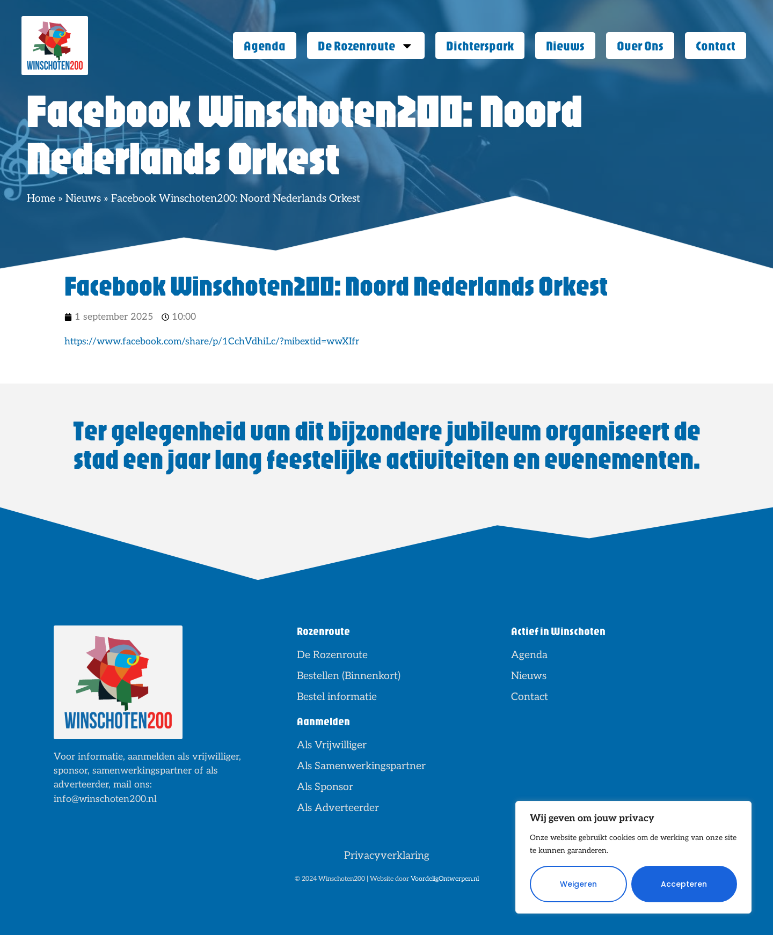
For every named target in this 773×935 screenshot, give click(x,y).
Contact (715, 45)
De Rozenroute (366, 46)
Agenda (265, 45)
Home (41, 198)
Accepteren (684, 884)
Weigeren (578, 884)
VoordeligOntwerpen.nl (445, 879)
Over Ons (640, 45)
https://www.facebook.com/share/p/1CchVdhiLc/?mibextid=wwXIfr (211, 341)
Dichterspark (480, 45)
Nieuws (565, 45)
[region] (633, 857)
